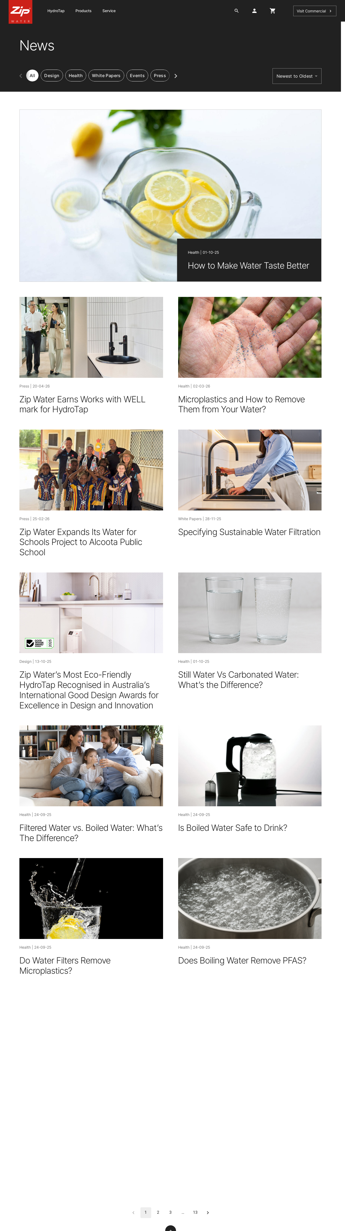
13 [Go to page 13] (195, 1212)
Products (83, 10)
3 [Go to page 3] (170, 1212)
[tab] (52, 75)
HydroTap (56, 10)
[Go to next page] (207, 1212)
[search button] (237, 11)
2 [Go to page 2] (158, 1212)
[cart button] (272, 10)
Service (109, 10)
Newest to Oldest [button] (295, 76)
